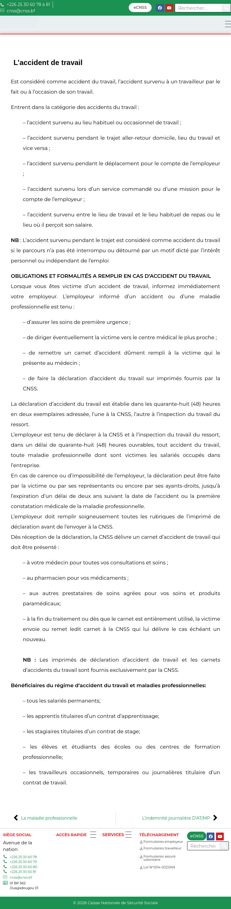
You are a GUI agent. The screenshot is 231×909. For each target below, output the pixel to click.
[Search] (226, 8)
